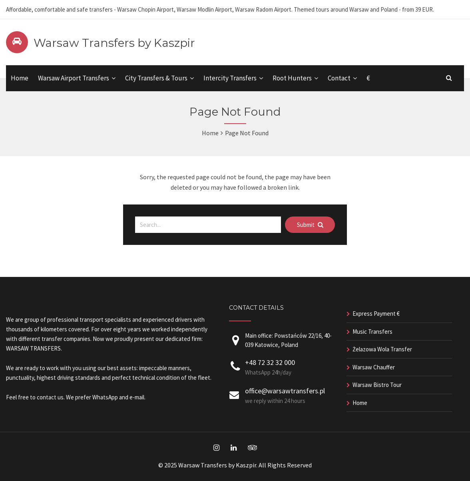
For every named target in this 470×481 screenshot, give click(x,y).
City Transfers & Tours (156, 78)
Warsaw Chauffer (373, 367)
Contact (339, 78)
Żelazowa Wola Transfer (382, 349)
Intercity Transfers (230, 78)
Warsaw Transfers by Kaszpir (114, 43)
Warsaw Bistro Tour (377, 385)
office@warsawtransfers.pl (285, 390)
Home (19, 78)
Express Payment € (376, 313)
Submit (310, 224)
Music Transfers (372, 331)
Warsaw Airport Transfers (73, 78)
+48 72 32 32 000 (270, 362)
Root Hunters (292, 78)
